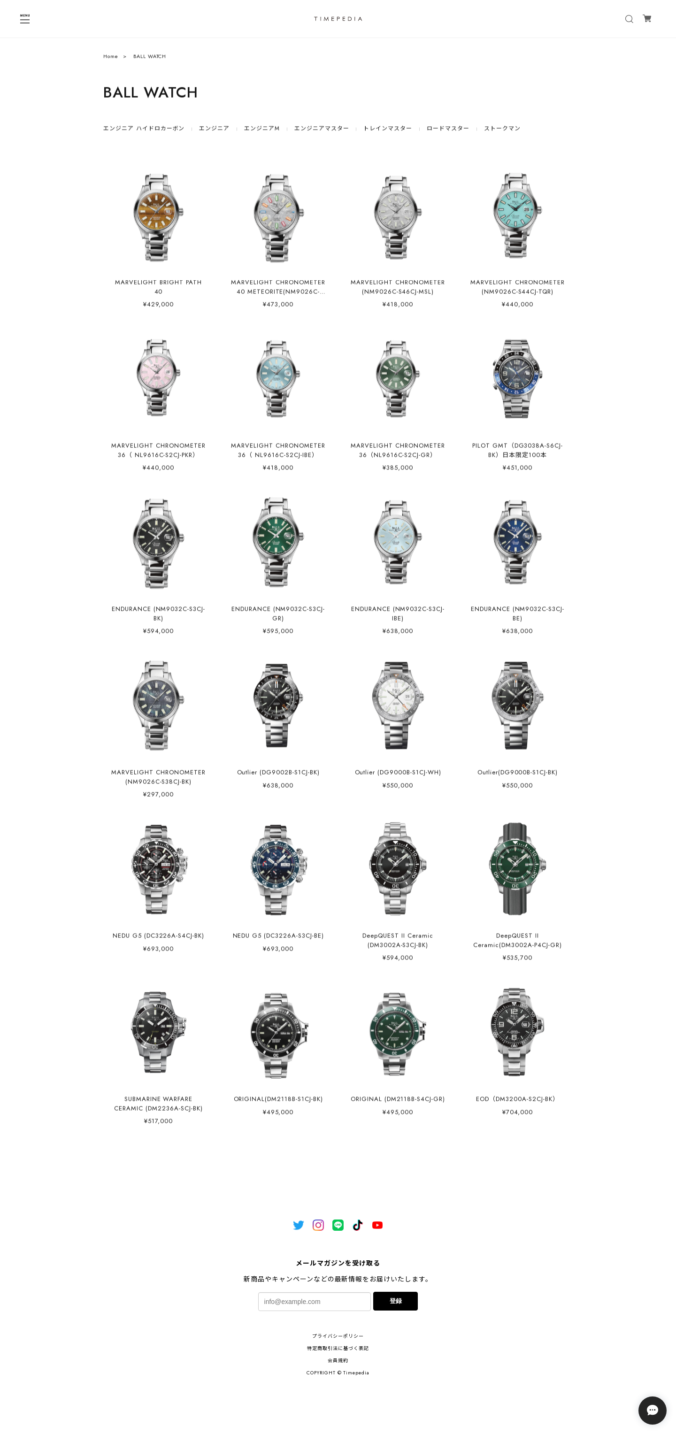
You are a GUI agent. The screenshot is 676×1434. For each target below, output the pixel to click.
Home (110, 59)
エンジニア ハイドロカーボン (143, 131)
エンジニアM (262, 131)
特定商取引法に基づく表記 (338, 1348)
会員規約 (338, 1360)
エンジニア (214, 131)
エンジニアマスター (321, 131)
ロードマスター (448, 131)
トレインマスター (387, 131)
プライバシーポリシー (338, 1336)
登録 (396, 1300)
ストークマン (502, 131)
